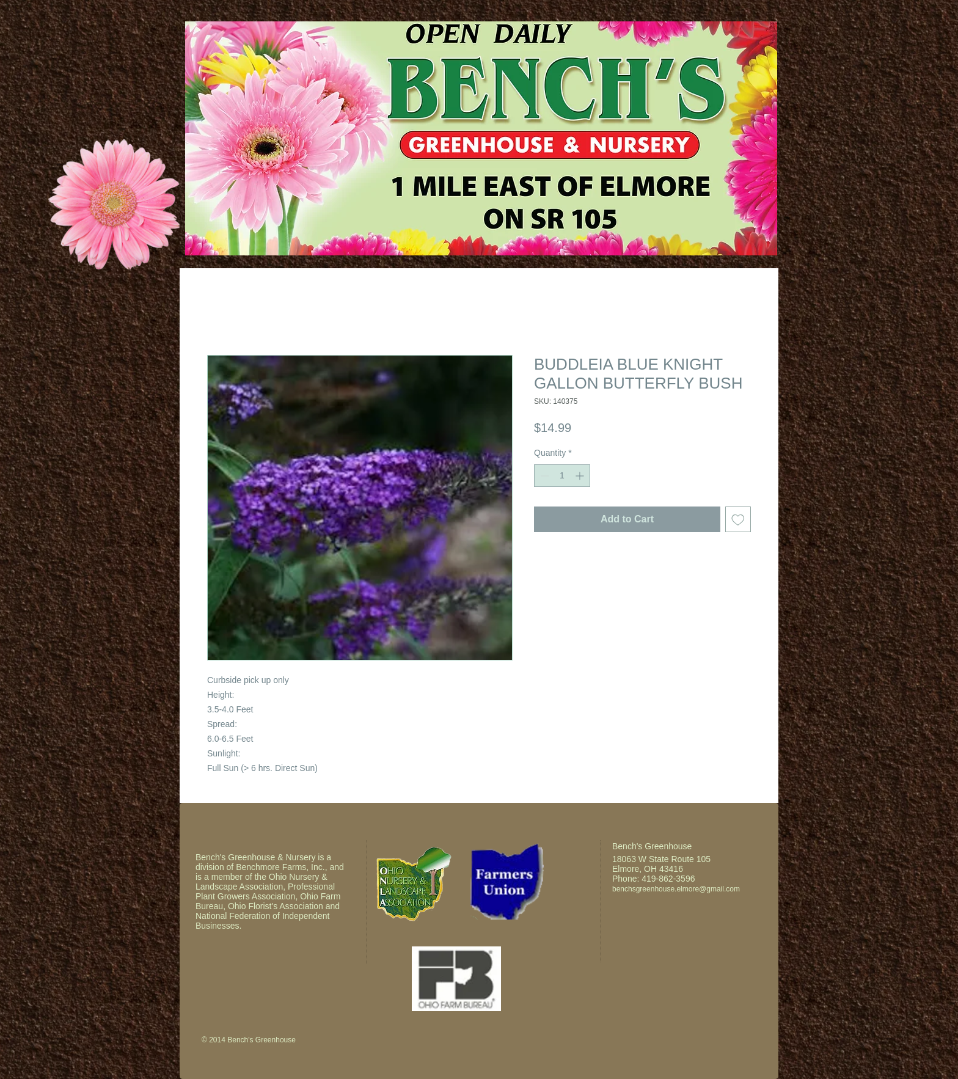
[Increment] (580, 475)
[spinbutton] (562, 475)
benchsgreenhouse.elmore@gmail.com (676, 889)
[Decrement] (543, 475)
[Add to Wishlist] (738, 519)
